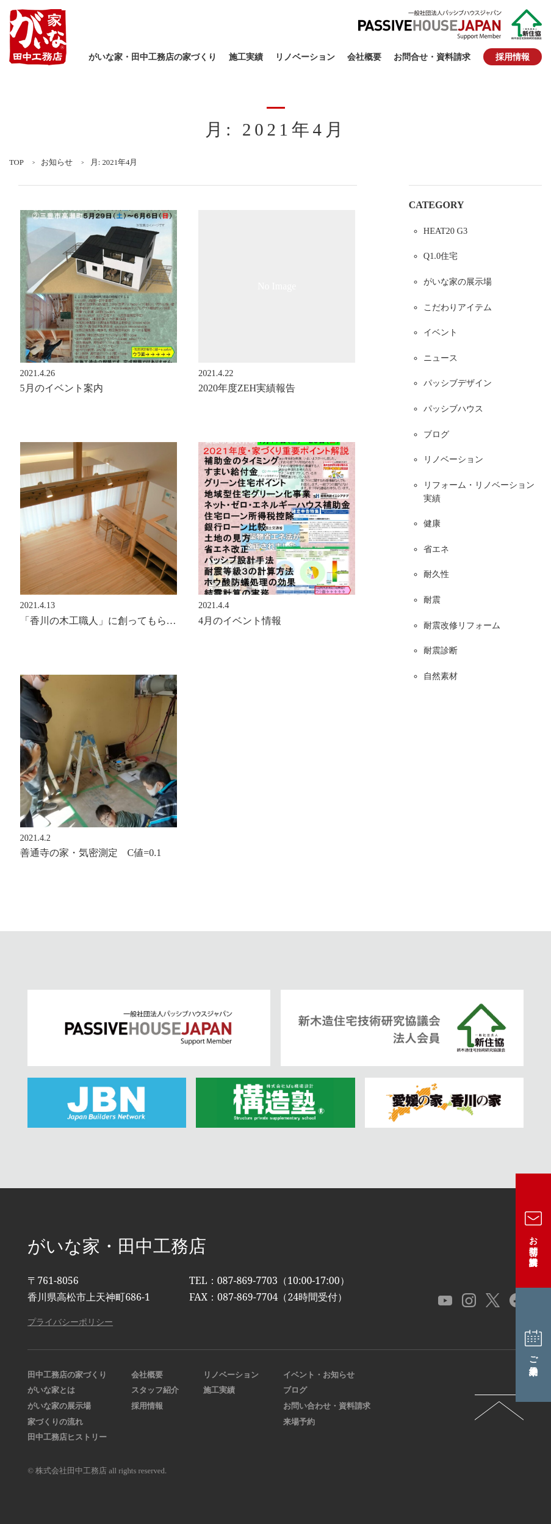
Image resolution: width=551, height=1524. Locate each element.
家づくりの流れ (55, 1422)
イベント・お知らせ (319, 1375)
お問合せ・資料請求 (432, 57)
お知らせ (57, 162)
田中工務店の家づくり (67, 1375)
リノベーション (305, 57)
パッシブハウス (453, 408)
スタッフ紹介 (155, 1390)
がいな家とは (51, 1390)
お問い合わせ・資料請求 (326, 1406)
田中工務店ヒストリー (67, 1437)
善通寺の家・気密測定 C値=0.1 (91, 852)
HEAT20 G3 (445, 231)
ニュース (440, 358)
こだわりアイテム (457, 307)
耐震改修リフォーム (461, 625)
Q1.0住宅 (440, 256)
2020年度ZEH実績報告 (246, 388)
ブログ (436, 434)
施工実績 (246, 57)
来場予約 (299, 1422)
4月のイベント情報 (239, 620)
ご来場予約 (533, 1345)
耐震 (432, 599)
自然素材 (440, 676)
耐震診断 (440, 650)
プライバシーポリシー (70, 1321)
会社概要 (364, 57)
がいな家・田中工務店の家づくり (152, 57)
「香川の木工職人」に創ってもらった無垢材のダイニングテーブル (166, 620)
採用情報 (512, 57)
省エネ (436, 549)
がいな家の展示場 (457, 281)
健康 (432, 523)
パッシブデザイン (457, 383)
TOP (16, 162)
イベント (440, 332)
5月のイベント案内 (61, 388)
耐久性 (436, 574)
